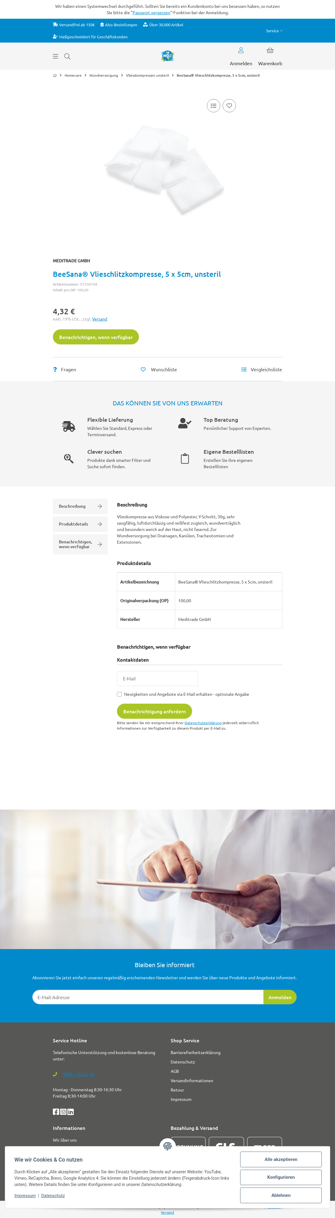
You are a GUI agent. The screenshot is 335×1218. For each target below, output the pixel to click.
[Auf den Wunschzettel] (229, 105)
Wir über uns (65, 1140)
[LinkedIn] (70, 1112)
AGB (175, 1071)
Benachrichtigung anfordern (154, 711)
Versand (99, 318)
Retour (177, 1089)
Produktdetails (80, 524)
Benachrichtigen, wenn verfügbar (96, 337)
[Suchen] (67, 56)
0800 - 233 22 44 (79, 1074)
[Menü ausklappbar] (55, 56)
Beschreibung (80, 506)
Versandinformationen (192, 1080)
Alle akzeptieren (280, 1159)
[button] (274, 30)
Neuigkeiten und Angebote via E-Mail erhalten (186, 694)
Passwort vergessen (151, 12)
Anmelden (280, 997)
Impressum (25, 1195)
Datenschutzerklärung (203, 722)
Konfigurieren (280, 1177)
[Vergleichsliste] (213, 105)
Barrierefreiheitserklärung (196, 1052)
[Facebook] (56, 1112)
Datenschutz (53, 1195)
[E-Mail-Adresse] (148, 997)
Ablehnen (280, 1195)
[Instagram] (63, 1112)
